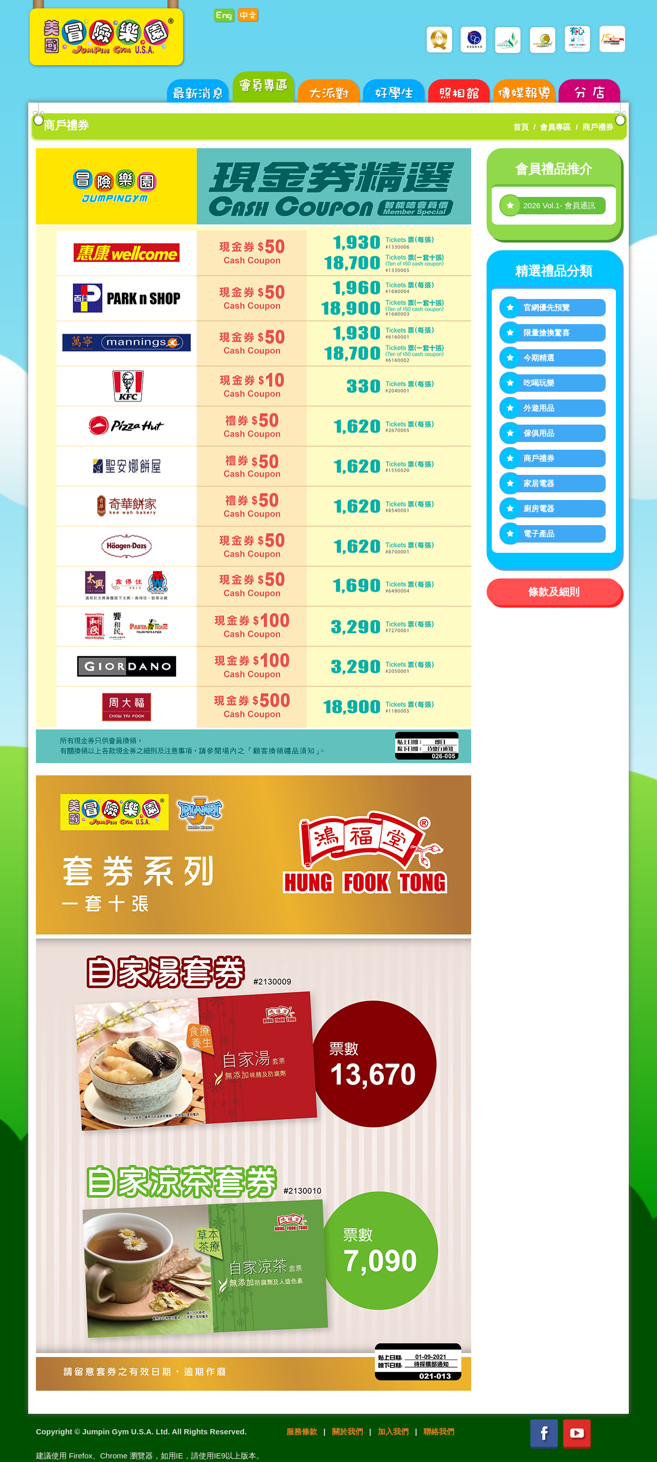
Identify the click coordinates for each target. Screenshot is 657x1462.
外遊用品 (539, 408)
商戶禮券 (598, 127)
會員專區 (555, 127)
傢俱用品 (539, 433)
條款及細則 (553, 591)
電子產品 (539, 533)
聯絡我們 (438, 1431)
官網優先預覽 (547, 307)
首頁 (521, 127)
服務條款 (301, 1431)
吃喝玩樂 (539, 382)
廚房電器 (539, 508)
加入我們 (393, 1431)
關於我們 (347, 1431)
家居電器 (539, 483)
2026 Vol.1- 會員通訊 (559, 205)
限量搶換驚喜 (547, 332)
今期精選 (539, 357)
